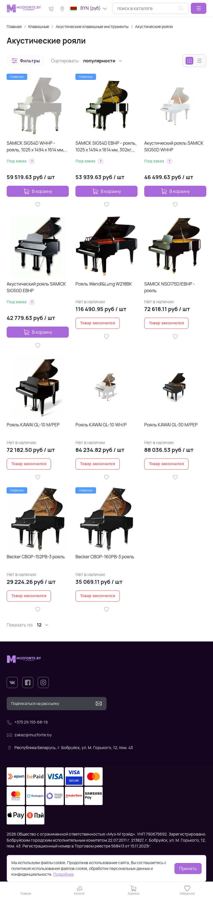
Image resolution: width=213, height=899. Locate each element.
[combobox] (151, 8)
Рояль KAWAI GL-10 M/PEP (33, 425)
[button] (198, 8)
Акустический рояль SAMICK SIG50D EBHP (36, 287)
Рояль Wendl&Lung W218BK (103, 284)
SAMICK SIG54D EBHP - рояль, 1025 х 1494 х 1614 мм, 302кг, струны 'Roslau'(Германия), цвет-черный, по (105, 146)
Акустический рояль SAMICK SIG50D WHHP (174, 146)
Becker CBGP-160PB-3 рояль (104, 557)
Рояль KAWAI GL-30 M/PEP (171, 425)
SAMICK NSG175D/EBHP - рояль (169, 287)
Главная (14, 26)
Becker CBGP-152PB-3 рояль (36, 557)
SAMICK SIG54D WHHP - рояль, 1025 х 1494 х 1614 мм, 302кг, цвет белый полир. (35, 146)
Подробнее (63, 874)
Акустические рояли (154, 26)
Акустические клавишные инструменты (92, 26)
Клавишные (38, 26)
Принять (188, 868)
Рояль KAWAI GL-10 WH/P (101, 425)
